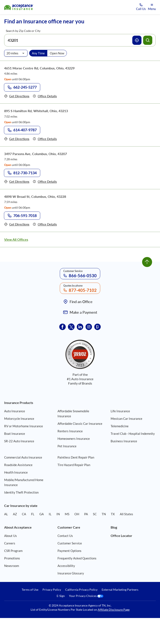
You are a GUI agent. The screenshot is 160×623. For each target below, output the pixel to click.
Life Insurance (120, 411)
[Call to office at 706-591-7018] (22, 216)
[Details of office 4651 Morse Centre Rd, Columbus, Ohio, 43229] (45, 96)
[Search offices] (147, 40)
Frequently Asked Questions (77, 558)
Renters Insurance (70, 431)
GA (41, 514)
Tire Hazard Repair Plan (74, 465)
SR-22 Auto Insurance (19, 441)
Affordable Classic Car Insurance (80, 423)
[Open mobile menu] (152, 7)
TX (113, 514)
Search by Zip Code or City (23, 31)
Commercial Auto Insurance (23, 457)
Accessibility (66, 566)
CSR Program (13, 551)
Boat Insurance (14, 433)
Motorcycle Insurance (19, 418)
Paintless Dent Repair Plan (76, 457)
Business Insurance (124, 441)
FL (32, 514)
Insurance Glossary (71, 573)
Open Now (57, 53)
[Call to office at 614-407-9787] (22, 130)
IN (58, 514)
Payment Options (69, 551)
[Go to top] (147, 262)
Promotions (12, 558)
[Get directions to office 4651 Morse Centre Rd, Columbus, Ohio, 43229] (16, 96)
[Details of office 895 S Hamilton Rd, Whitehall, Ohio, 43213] (45, 139)
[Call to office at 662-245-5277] (22, 87)
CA (24, 514)
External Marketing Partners (120, 589)
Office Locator (121, 536)
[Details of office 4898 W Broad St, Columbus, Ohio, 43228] (45, 224)
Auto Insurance (14, 411)
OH (76, 514)
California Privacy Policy (81, 589)
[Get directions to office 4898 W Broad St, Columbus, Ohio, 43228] (16, 224)
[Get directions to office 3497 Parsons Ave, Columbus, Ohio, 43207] (16, 181)
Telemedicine (120, 426)
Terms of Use (30, 589)
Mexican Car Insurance (126, 418)
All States (126, 514)
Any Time (38, 53)
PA (86, 514)
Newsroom (11, 566)
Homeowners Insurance (74, 438)
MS (67, 514)
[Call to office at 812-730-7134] (22, 173)
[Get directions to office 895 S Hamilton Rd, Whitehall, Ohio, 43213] (16, 139)
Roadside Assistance (18, 465)
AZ (15, 514)
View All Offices (16, 239)
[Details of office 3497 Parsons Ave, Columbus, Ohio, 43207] (45, 181)
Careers (9, 543)
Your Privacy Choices (86, 596)
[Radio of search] (16, 53)
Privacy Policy (51, 589)
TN (104, 514)
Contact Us (65, 536)
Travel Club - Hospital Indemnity (133, 433)
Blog (114, 527)
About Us (10, 536)
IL (50, 514)
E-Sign (61, 595)
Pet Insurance (67, 446)
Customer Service (70, 543)
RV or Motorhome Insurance (23, 426)
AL (6, 514)
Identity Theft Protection (21, 492)
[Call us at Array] (141, 7)
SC (95, 514)
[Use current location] (136, 40)
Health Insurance (16, 472)
